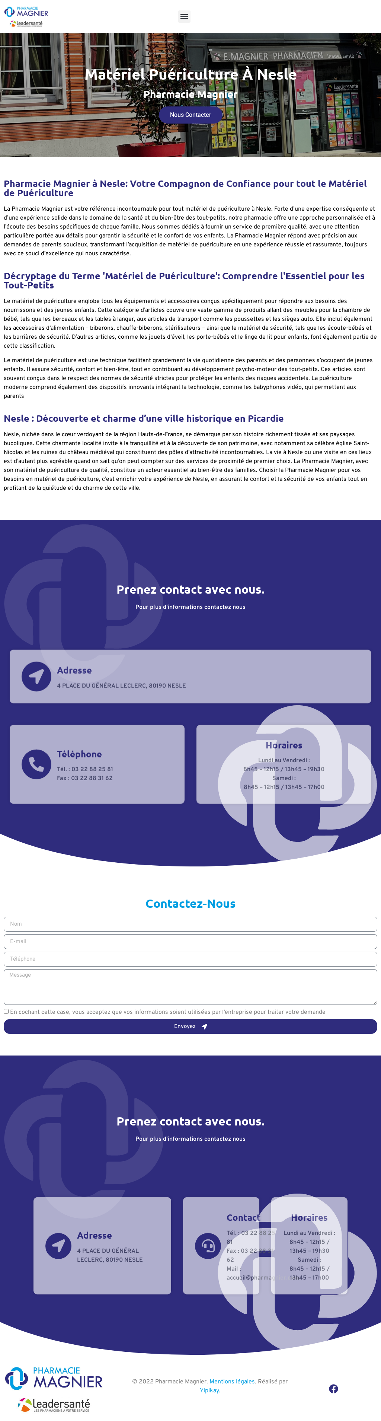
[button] (184, 16)
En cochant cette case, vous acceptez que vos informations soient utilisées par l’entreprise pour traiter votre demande (168, 1012)
